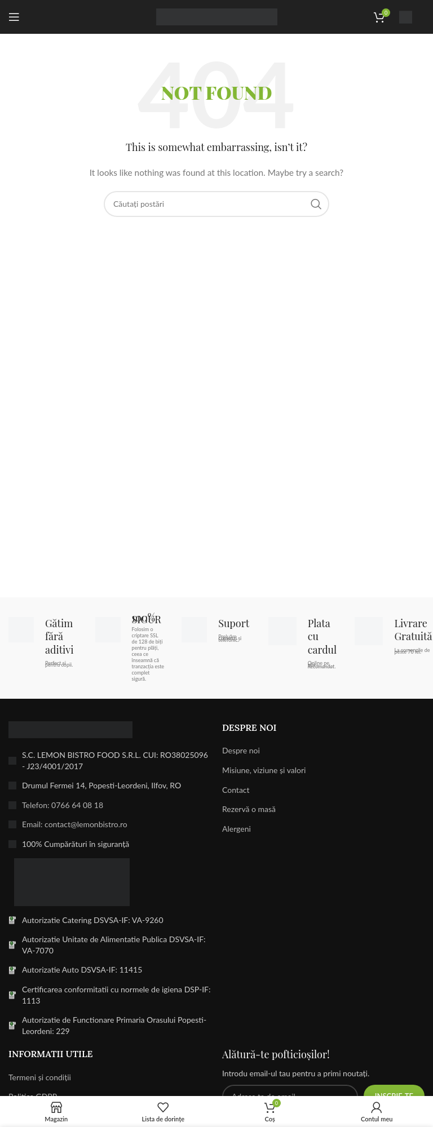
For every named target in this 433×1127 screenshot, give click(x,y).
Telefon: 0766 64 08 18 (62, 805)
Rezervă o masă (249, 809)
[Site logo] (216, 16)
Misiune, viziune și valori (264, 770)
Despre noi (241, 750)
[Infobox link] (412, 17)
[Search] (216, 204)
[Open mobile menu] (14, 17)
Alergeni (236, 828)
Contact (236, 790)
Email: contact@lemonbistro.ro (74, 824)
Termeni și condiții (39, 1077)
